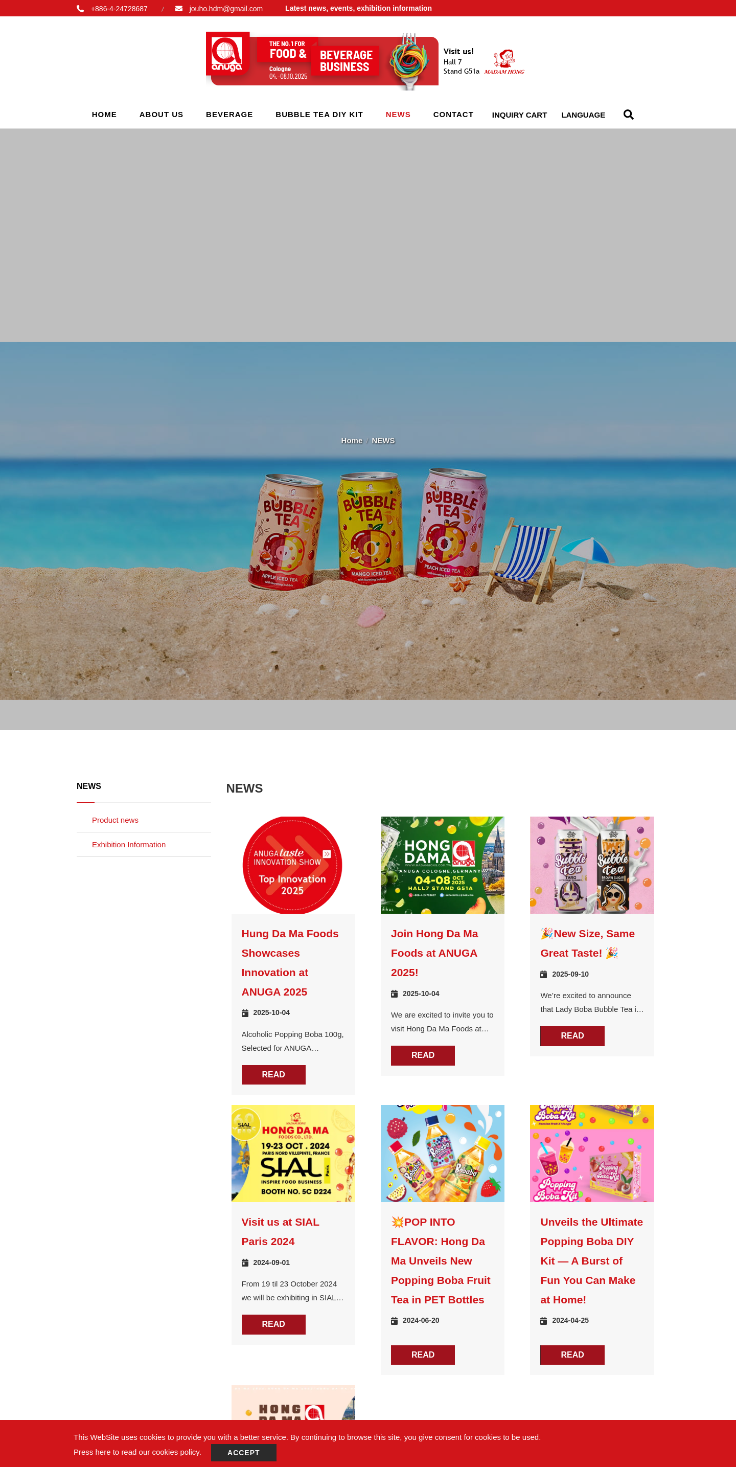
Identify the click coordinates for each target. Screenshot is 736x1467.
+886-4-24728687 (119, 9)
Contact (453, 114)
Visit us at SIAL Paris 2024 (280, 1231)
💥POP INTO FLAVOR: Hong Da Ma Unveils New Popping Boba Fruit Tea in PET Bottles (441, 1260)
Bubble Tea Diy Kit (319, 114)
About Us (161, 114)
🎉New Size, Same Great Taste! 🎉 (587, 943)
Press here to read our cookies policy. (137, 1452)
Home (104, 114)
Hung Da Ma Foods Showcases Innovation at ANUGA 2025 (290, 962)
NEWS (398, 114)
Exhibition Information (129, 844)
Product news (115, 820)
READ (273, 1074)
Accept (243, 1453)
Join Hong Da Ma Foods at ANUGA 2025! (434, 953)
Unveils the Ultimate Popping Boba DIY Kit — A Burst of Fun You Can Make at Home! (591, 1260)
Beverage (229, 114)
